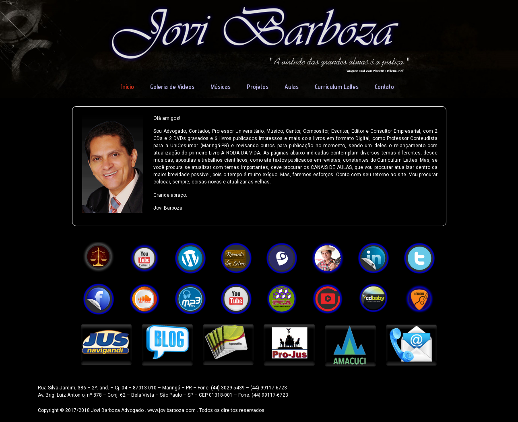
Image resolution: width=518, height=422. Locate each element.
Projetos (257, 87)
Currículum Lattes (337, 87)
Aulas (292, 87)
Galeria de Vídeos (172, 87)
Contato (384, 87)
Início (127, 87)
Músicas (221, 87)
